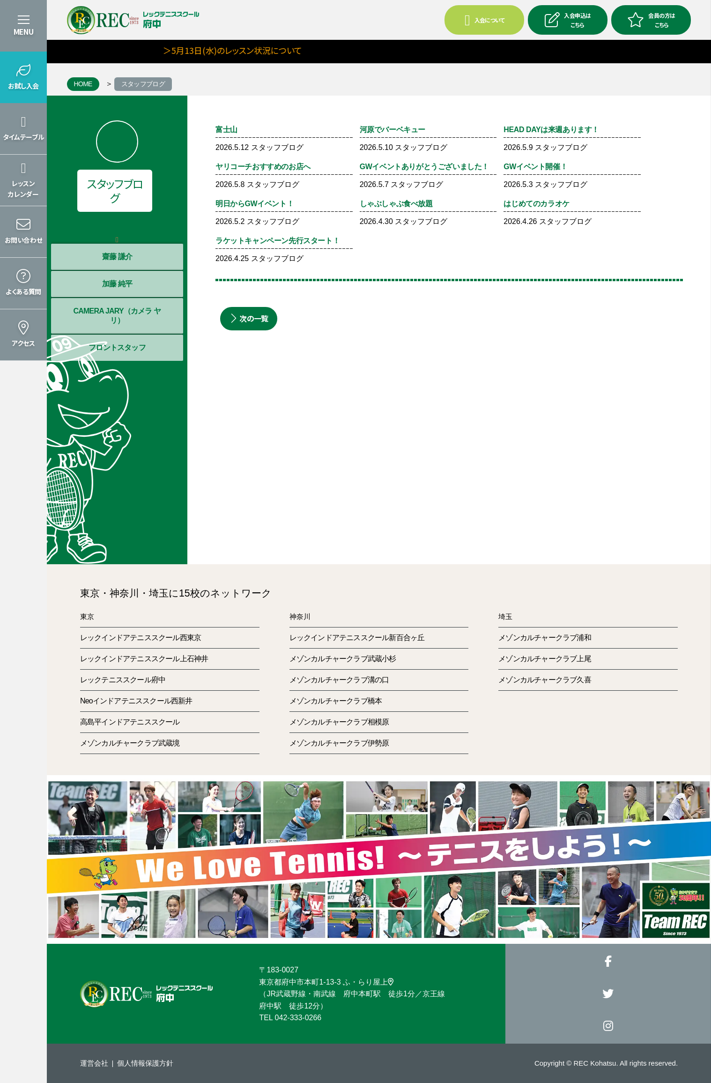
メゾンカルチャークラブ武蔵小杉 (342, 659)
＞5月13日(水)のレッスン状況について (248, 50)
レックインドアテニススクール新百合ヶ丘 (357, 638)
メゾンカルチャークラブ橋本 (335, 701)
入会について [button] (484, 20)
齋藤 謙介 (117, 257)
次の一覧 (249, 318)
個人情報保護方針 (145, 1063)
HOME (83, 84)
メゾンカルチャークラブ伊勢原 (339, 743)
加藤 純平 (117, 284)
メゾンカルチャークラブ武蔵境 (130, 743)
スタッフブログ (143, 84)
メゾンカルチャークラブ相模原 (339, 722)
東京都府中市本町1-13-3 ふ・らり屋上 (326, 982)
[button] (23, 77)
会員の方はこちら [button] (651, 19)
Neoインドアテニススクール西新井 (136, 701)
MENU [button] (23, 31)
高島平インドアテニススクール (130, 722)
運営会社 (94, 1063)
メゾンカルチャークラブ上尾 (544, 659)
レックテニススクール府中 (122, 680)
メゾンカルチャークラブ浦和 (544, 638)
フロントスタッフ (117, 347)
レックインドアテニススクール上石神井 (144, 659)
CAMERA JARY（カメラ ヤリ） (117, 315)
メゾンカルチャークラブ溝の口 (339, 680)
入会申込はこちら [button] (568, 19)
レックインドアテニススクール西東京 (140, 638)
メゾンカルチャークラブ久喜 (544, 680)
